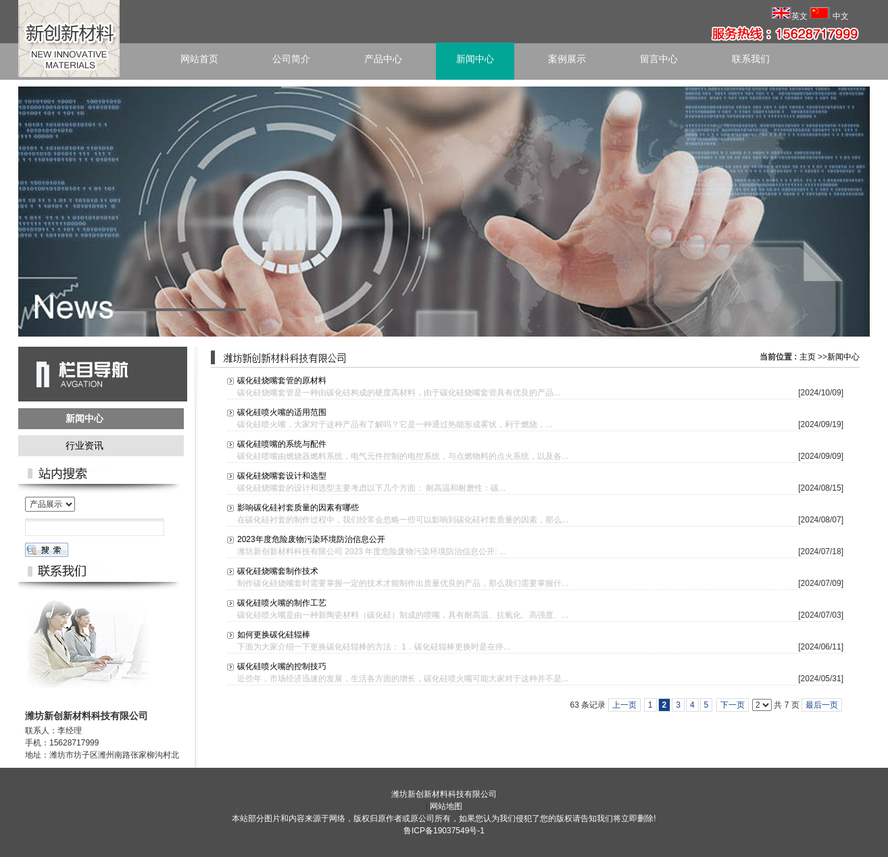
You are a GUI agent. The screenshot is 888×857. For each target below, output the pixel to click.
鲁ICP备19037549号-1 (444, 830)
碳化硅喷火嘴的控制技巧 (281, 666)
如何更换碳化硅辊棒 (273, 634)
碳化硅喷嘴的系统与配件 (281, 444)
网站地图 (446, 806)
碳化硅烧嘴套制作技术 (277, 571)
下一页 (732, 705)
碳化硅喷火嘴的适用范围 (281, 412)
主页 (807, 357)
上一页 (624, 705)
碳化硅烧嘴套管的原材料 (281, 380)
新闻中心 (843, 357)
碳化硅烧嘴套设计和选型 (281, 476)
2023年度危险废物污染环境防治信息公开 (311, 539)
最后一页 (822, 705)
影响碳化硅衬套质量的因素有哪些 (298, 507)
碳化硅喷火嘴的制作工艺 (281, 603)
